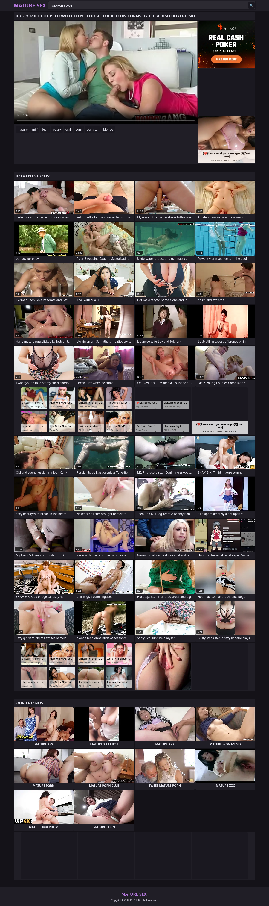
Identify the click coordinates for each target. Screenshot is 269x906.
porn (78, 129)
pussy (57, 129)
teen (45, 129)
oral (68, 129)
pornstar (93, 129)
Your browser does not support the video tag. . (106, 72)
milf (35, 129)
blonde (108, 129)
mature (22, 129)
